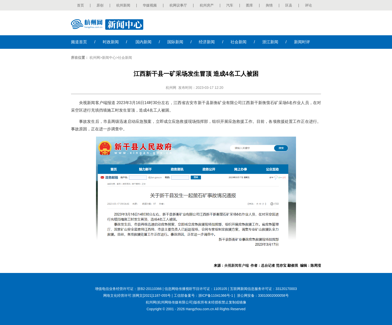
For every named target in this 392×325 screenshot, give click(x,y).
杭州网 (95, 58)
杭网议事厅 (178, 5)
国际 (175, 42)
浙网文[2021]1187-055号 (151, 295)
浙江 (270, 42)
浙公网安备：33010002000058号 (263, 295)
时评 (302, 42)
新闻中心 (109, 58)
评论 (308, 5)
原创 (100, 5)
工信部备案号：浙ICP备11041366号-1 (203, 295)
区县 (288, 5)
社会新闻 (125, 58)
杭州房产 (207, 5)
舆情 (269, 5)
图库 (249, 5)
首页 (80, 5)
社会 (238, 42)
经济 (207, 42)
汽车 (229, 5)
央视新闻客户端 (236, 265)
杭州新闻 (123, 5)
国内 (144, 42)
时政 (111, 42)
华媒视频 (150, 5)
